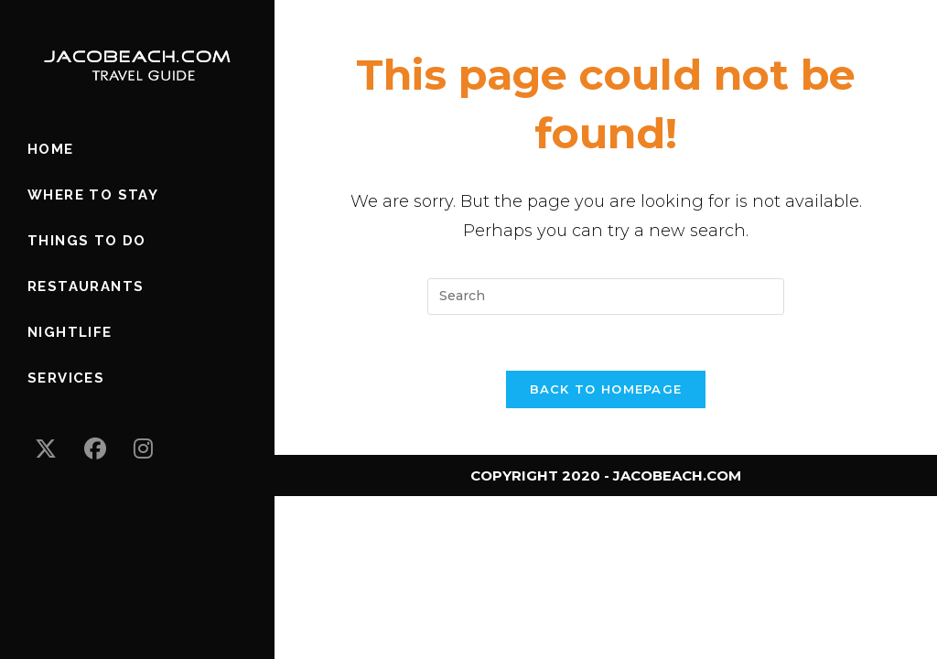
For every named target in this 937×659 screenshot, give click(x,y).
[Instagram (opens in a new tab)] (143, 449)
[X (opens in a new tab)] (45, 449)
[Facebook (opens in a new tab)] (95, 449)
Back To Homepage (606, 389)
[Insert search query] (605, 296)
